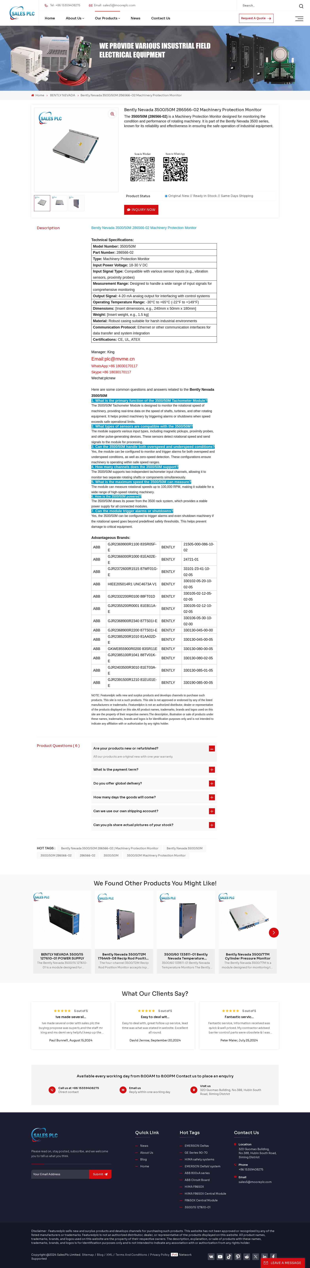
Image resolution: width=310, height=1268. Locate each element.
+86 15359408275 (251, 1169)
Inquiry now (141, 210)
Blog (143, 1159)
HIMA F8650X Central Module (205, 1193)
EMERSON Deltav (197, 1146)
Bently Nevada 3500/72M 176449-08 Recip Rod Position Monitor (124, 956)
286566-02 (87, 855)
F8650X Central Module (201, 1200)
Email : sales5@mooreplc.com (114, 5)
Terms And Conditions (131, 1255)
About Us (73, 18)
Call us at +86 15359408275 (78, 1088)
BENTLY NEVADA (62, 95)
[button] (274, 933)
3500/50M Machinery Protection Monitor (156, 855)
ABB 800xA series (197, 1173)
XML (109, 1255)
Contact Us (160, 18)
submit (100, 1174)
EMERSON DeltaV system (202, 1166)
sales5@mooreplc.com (255, 1182)
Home (50, 18)
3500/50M (111, 855)
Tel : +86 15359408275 (65, 5)
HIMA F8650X (194, 1187)
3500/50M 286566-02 (56, 855)
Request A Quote (256, 18)
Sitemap (88, 1255)
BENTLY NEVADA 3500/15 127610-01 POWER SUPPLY (62, 956)
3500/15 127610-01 (198, 1207)
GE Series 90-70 (196, 1152)
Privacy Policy (159, 1255)
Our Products (106, 18)
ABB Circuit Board (197, 1180)
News (135, 18)
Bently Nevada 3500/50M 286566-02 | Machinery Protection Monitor (109, 848)
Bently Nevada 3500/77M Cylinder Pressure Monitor (247, 956)
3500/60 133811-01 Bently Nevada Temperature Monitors (186, 956)
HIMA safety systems (199, 1159)
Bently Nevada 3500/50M (185, 848)
